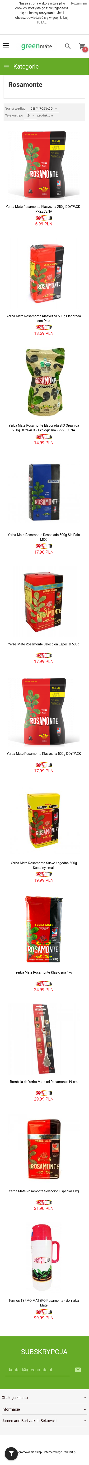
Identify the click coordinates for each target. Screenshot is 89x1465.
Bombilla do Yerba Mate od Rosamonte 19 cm (44, 1082)
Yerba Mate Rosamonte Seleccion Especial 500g (43, 644)
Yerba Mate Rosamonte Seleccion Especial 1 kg (44, 1191)
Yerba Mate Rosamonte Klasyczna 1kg (43, 972)
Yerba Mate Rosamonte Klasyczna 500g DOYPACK (44, 754)
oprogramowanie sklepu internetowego (37, 1452)
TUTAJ (41, 22)
